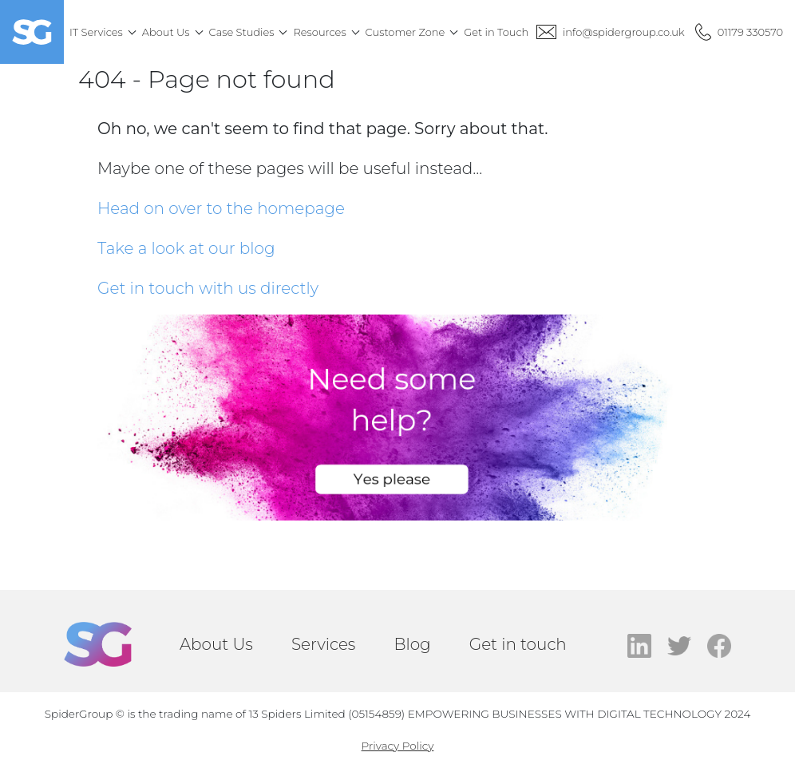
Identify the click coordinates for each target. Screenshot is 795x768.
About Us (216, 644)
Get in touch (518, 644)
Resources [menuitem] (319, 32)
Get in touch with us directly (207, 288)
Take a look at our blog (186, 248)
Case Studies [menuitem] (242, 32)
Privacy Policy (398, 745)
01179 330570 (750, 32)
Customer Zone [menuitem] (405, 32)
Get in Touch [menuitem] (496, 32)
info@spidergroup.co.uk (624, 32)
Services (323, 644)
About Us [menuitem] (166, 32)
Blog (412, 644)
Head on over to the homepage (221, 208)
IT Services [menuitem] (96, 32)
